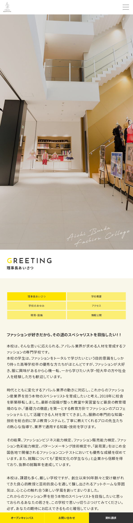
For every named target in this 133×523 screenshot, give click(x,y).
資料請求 (110, 518)
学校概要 (96, 296)
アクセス (96, 305)
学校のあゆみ (36, 305)
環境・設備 (37, 315)
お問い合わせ (66, 518)
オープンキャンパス (22, 518)
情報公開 (96, 315)
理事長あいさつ (37, 296)
